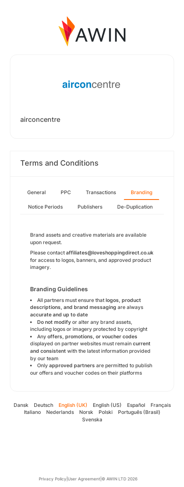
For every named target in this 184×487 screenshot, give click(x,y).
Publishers (90, 207)
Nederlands (60, 412)
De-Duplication (135, 207)
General (36, 192)
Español (136, 405)
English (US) (107, 405)
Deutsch (43, 405)
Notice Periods (45, 207)
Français (161, 405)
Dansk (21, 405)
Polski (106, 412)
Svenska (92, 419)
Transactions (101, 192)
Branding (141, 192)
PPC (66, 192)
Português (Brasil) (139, 412)
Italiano (32, 412)
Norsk (86, 412)
